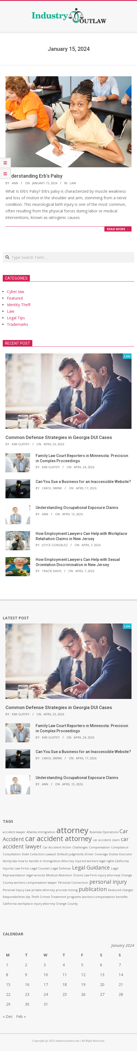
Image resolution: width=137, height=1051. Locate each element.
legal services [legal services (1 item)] (35, 875)
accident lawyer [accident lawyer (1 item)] (14, 832)
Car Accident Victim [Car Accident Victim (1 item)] (57, 847)
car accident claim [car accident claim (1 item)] (106, 840)
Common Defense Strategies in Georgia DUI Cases (58, 437)
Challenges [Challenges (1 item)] (80, 847)
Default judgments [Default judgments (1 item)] (70, 854)
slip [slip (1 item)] (28, 897)
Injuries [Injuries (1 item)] (8, 868)
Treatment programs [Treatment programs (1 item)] (66, 897)
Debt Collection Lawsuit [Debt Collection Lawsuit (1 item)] (39, 854)
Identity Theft (19, 304)
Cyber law (15, 291)
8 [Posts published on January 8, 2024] (7, 974)
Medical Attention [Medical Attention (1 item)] (59, 875)
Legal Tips (16, 317)
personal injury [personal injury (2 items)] (108, 881)
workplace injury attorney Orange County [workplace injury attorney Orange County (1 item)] (48, 904)
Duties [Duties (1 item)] (113, 854)
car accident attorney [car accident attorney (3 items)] (58, 838)
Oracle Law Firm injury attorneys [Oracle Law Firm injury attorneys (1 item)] (96, 875)
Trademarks (17, 324)
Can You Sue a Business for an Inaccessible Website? (83, 481)
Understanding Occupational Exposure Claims (77, 507)
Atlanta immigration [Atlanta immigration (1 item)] (41, 832)
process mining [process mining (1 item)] (67, 890)
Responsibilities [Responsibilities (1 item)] (14, 897)
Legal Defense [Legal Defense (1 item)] (61, 868)
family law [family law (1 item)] (10, 861)
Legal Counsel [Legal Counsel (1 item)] (40, 868)
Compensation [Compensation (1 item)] (99, 847)
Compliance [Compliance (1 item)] (120, 847)
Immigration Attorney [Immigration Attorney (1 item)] (58, 861)
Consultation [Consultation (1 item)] (12, 854)
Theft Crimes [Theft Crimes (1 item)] (41, 897)
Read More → (118, 229)
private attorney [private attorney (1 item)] (43, 890)
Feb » (21, 1016)
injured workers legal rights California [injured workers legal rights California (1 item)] (102, 861)
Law (73, 183)
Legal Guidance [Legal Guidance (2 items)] (91, 867)
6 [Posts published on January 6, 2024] (101, 964)
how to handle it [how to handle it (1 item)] (30, 861)
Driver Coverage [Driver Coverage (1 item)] (96, 854)
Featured (15, 298)
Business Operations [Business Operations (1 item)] (104, 832)
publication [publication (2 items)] (93, 889)
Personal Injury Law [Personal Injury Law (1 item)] (16, 890)
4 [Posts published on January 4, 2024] (63, 964)
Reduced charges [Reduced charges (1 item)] (120, 890)
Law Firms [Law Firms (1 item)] (22, 868)
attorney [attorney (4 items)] (72, 830)
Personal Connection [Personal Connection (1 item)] (73, 883)
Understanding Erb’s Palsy (33, 176)
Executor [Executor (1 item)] (125, 854)
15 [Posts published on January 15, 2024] (8, 984)
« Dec (8, 1016)
